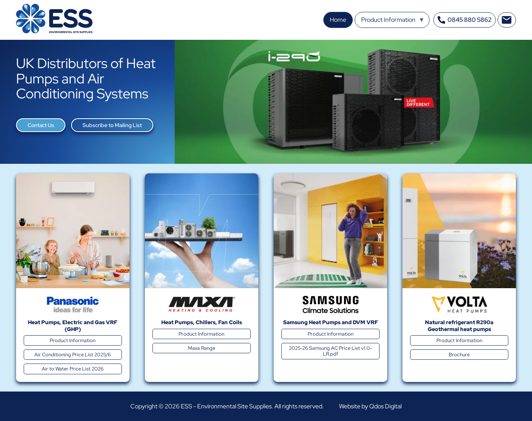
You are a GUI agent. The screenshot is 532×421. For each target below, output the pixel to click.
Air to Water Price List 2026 (73, 369)
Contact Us (41, 125)
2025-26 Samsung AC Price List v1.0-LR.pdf (330, 351)
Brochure (459, 354)
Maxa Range (201, 348)
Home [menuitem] (338, 20)
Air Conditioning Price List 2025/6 (72, 354)
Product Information (73, 340)
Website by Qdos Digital (370, 406)
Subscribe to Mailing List (112, 125)
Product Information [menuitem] (393, 22)
